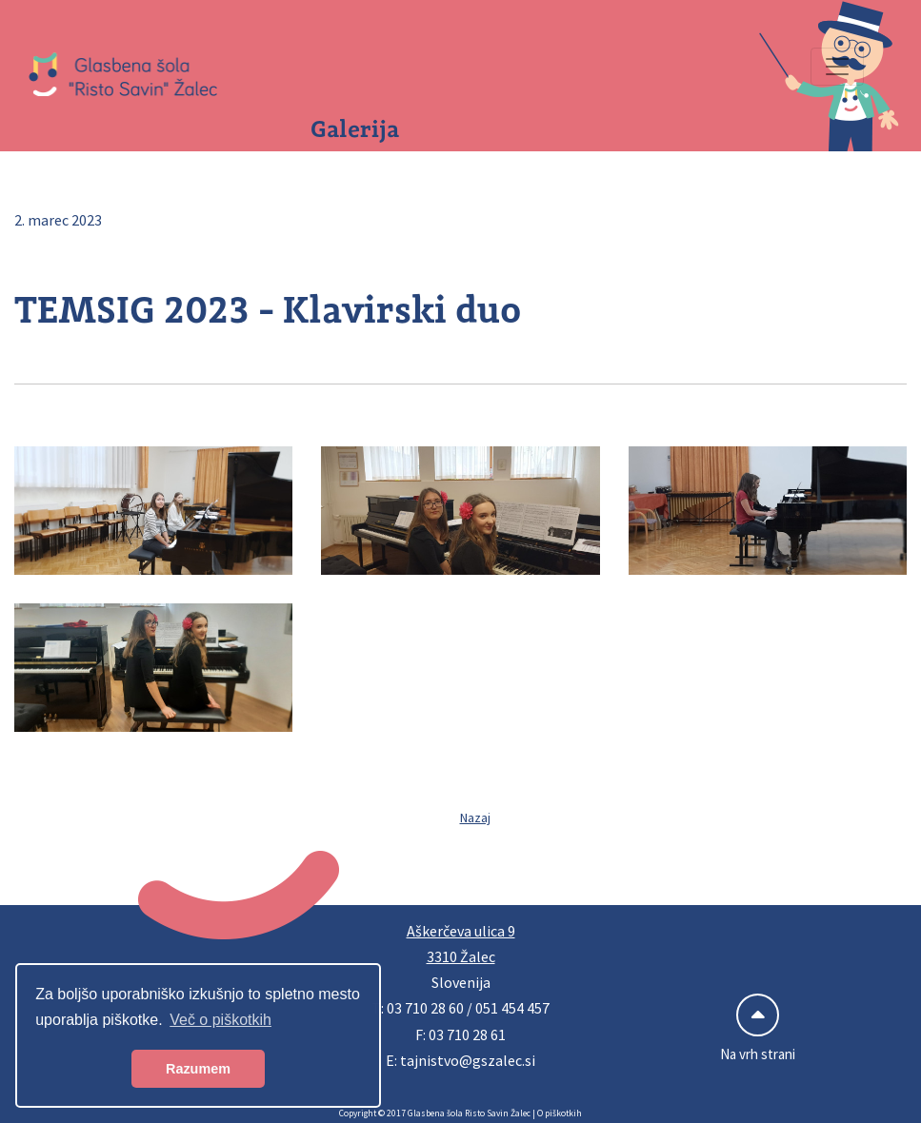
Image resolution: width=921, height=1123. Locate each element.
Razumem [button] (198, 1068)
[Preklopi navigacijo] (837, 67)
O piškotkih (559, 1113)
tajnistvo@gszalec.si (467, 1060)
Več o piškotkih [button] (220, 1020)
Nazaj (475, 817)
